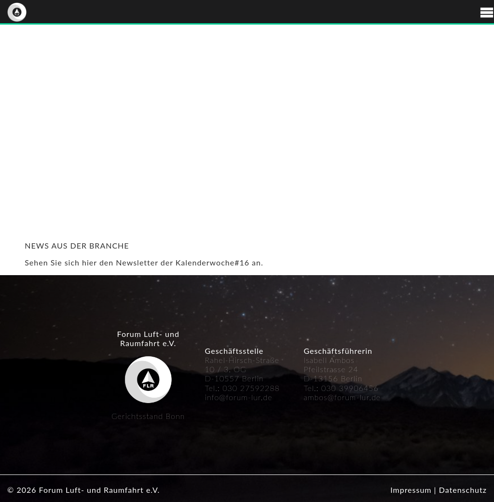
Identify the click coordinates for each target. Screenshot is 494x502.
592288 (265, 387)
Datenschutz (463, 489)
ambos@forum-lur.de (342, 397)
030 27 (236, 387)
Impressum (410, 489)
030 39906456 (350, 387)
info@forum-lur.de (239, 397)
